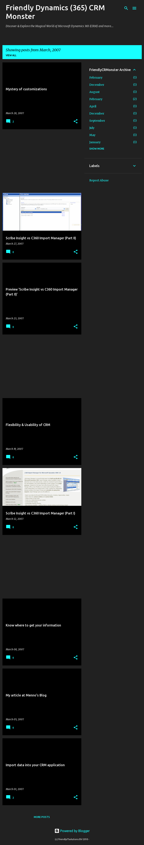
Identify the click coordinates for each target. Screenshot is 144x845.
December (96, 85)
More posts (42, 817)
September (97, 121)
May (92, 135)
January (95, 142)
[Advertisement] (40, 161)
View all (11, 55)
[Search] (126, 8)
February (95, 77)
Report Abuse (99, 180)
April (92, 106)
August (94, 92)
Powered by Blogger (72, 831)
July (91, 128)
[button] (75, 121)
